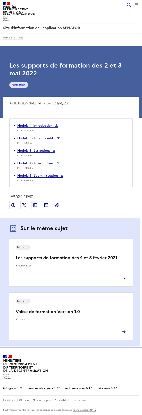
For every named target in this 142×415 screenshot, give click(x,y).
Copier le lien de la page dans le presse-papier (57, 205)
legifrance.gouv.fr (76, 388)
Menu (136, 5)
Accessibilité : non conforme (71, 400)
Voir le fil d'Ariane (13, 37)
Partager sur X (24, 205)
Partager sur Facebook (13, 205)
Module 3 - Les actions (34, 150)
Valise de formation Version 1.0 (48, 311)
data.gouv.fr (105, 388)
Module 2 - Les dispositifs (36, 138)
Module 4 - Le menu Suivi (36, 163)
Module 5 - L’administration (38, 175)
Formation (19, 85)
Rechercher (129, 5)
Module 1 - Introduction (35, 125)
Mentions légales (42, 400)
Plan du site (9, 400)
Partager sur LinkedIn (35, 205)
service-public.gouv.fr (41, 388)
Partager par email (46, 205)
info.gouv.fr (11, 388)
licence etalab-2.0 (83, 410)
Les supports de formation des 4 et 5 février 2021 (66, 258)
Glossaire (24, 400)
